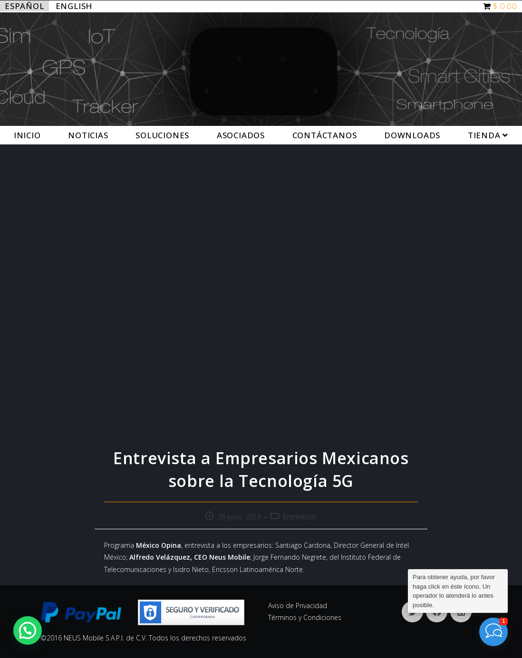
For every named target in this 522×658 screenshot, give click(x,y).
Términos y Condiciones (304, 617)
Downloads (412, 135)
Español (24, 5)
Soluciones (162, 135)
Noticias (88, 135)
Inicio (27, 135)
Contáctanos (324, 135)
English (74, 5)
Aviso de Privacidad (297, 605)
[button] (27, 630)
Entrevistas (300, 516)
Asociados (241, 135)
